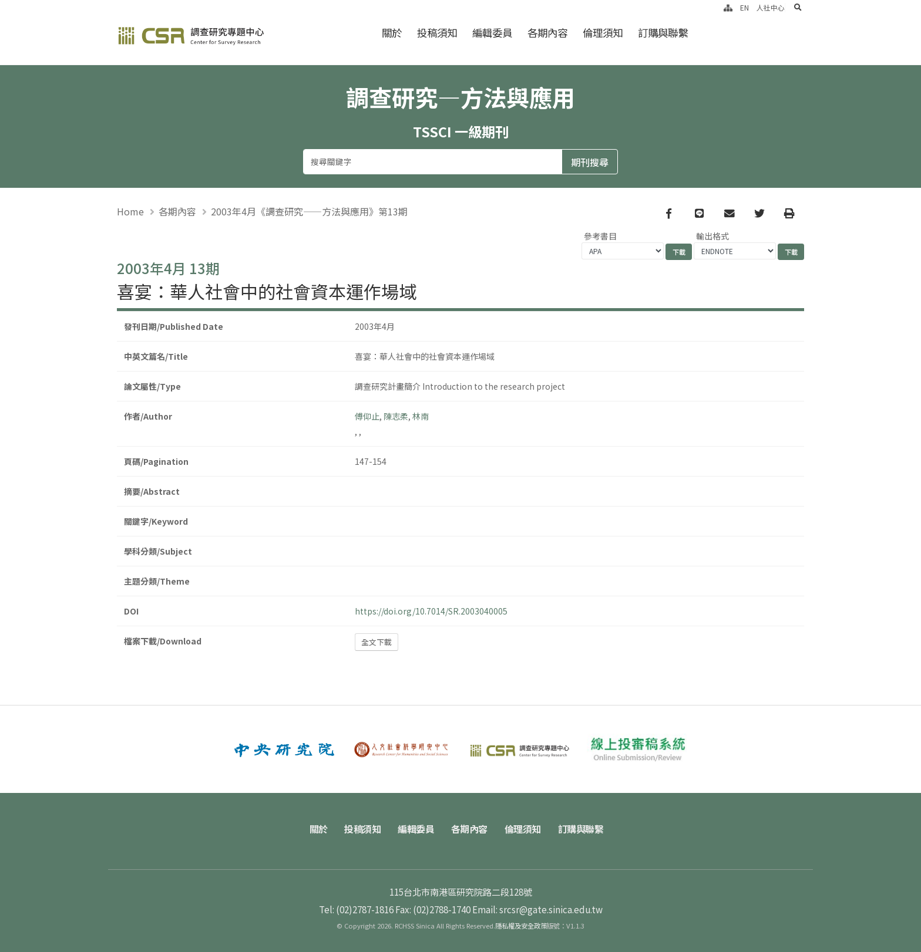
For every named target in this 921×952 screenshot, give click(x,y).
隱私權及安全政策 (521, 925)
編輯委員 (492, 32)
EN (744, 7)
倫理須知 (603, 32)
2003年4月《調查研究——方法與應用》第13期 (309, 211)
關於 (392, 32)
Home (130, 211)
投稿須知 (437, 32)
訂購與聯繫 (663, 32)
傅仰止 (367, 416)
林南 (420, 416)
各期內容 (547, 32)
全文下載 (376, 642)
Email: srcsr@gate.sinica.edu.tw (537, 909)
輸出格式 (712, 236)
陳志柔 (396, 416)
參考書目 (600, 236)
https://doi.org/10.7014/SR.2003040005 (431, 611)
